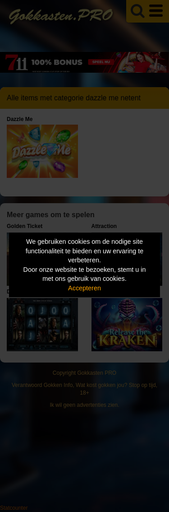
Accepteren (84, 288)
